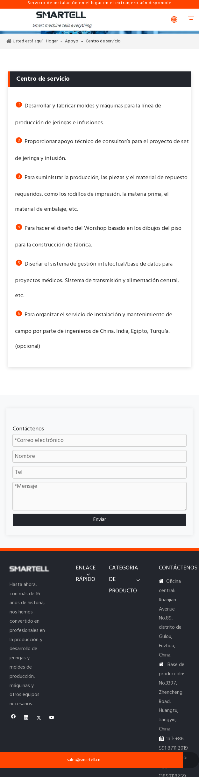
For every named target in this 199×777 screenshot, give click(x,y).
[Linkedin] (26, 718)
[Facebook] (14, 718)
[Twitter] (39, 718)
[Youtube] (52, 718)
